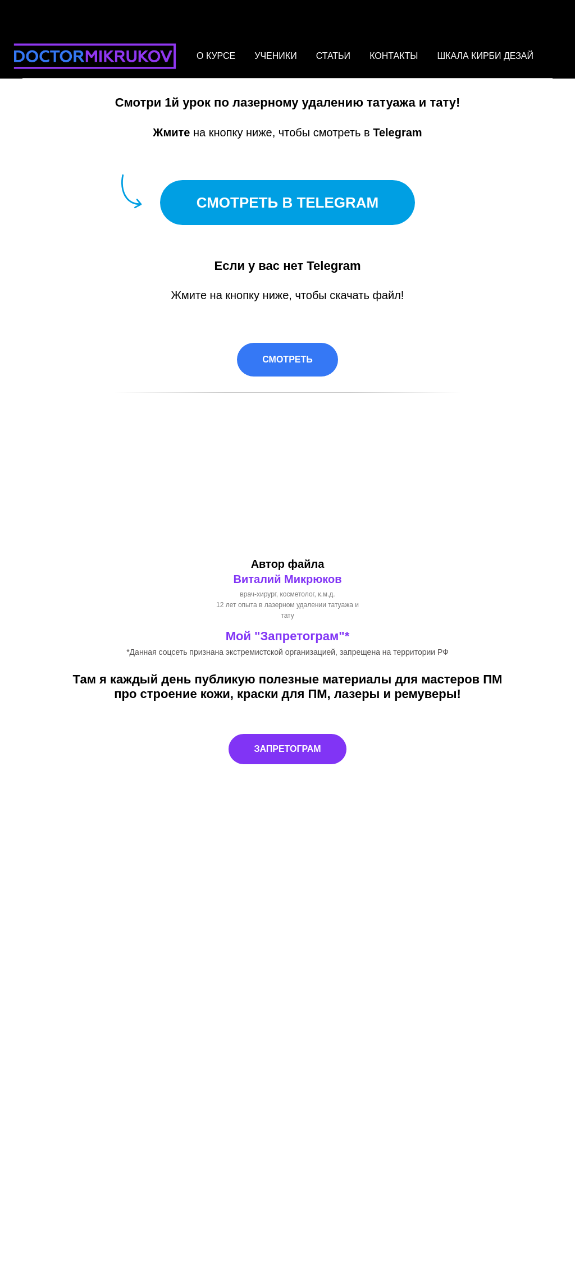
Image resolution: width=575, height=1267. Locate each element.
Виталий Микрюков (287, 579)
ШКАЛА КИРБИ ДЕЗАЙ (485, 56)
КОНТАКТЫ (393, 56)
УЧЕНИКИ (275, 56)
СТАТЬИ (333, 56)
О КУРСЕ (216, 56)
